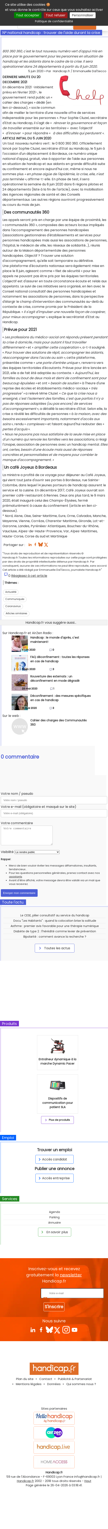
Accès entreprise (53, 1178)
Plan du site (25, 1379)
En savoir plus (54, 1232)
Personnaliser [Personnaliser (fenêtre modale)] (83, 15)
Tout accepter (27, 15)
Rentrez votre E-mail (24, 1293)
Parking (54, 1217)
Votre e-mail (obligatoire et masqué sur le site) (38, 806)
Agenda (54, 1212)
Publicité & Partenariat (75, 1379)
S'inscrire (54, 1307)
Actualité (10, 592)
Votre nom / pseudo (17, 793)
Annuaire (54, 1223)
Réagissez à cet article (29, 575)
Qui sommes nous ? (81, 1384)
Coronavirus (13, 606)
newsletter (71, 1275)
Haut (87, 1481)
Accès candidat (52, 1159)
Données (54, 1384)
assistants (15, 876)
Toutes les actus (54, 948)
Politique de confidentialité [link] (54, 21)
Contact (45, 1379)
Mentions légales (28, 1384)
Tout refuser (55, 15)
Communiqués (14, 599)
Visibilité (7, 852)
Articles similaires (16, 613)
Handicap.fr (25, 1481)
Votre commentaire (17, 823)
